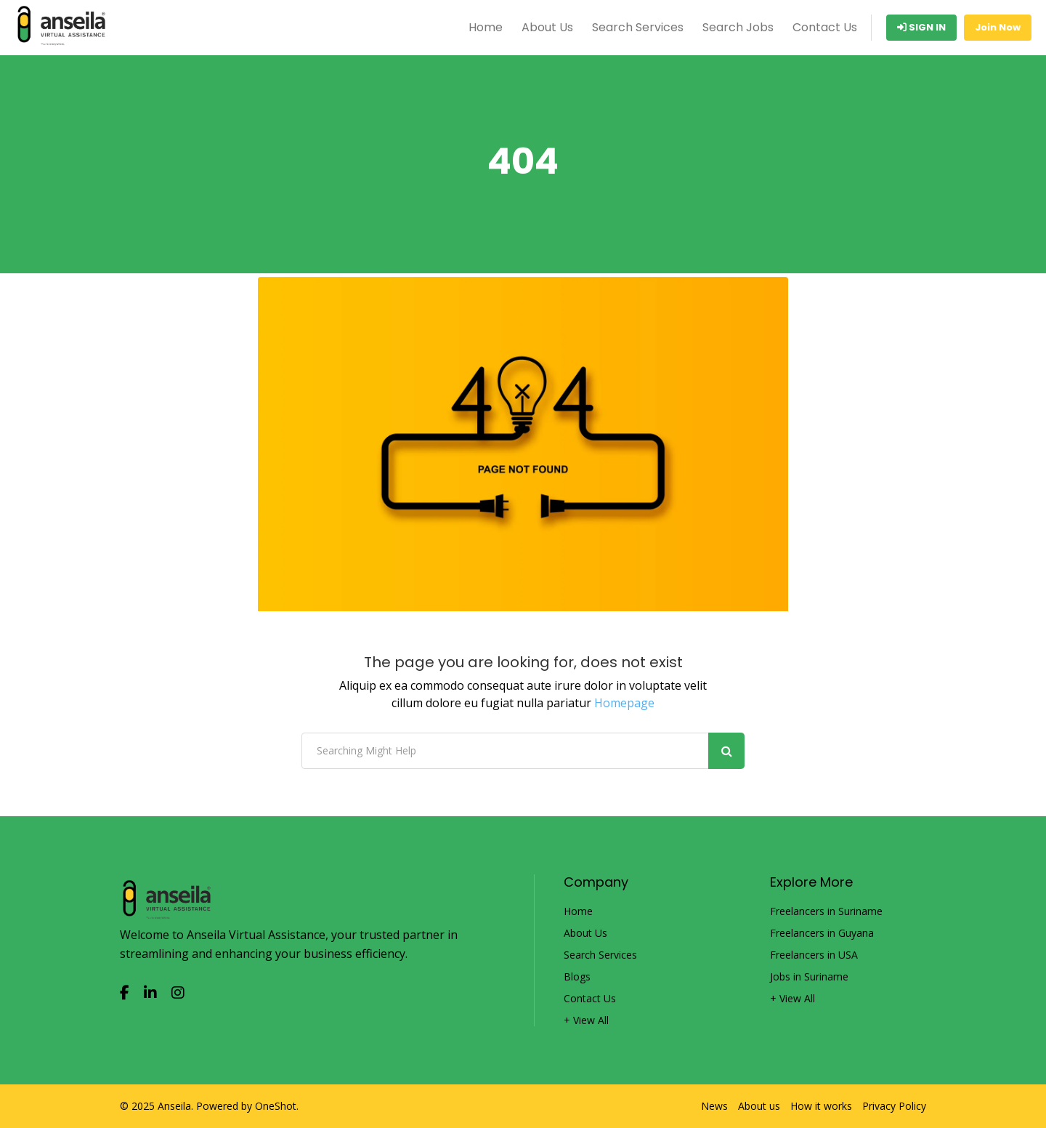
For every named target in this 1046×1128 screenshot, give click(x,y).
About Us (547, 27)
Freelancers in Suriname (826, 911)
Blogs (577, 977)
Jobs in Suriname (809, 977)
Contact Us (824, 27)
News (714, 1106)
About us (759, 1106)
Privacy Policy (894, 1106)
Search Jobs (738, 27)
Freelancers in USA (814, 955)
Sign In (921, 27)
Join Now (998, 27)
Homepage (624, 703)
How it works (821, 1106)
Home (486, 27)
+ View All (586, 1020)
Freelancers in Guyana (822, 933)
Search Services (638, 27)
